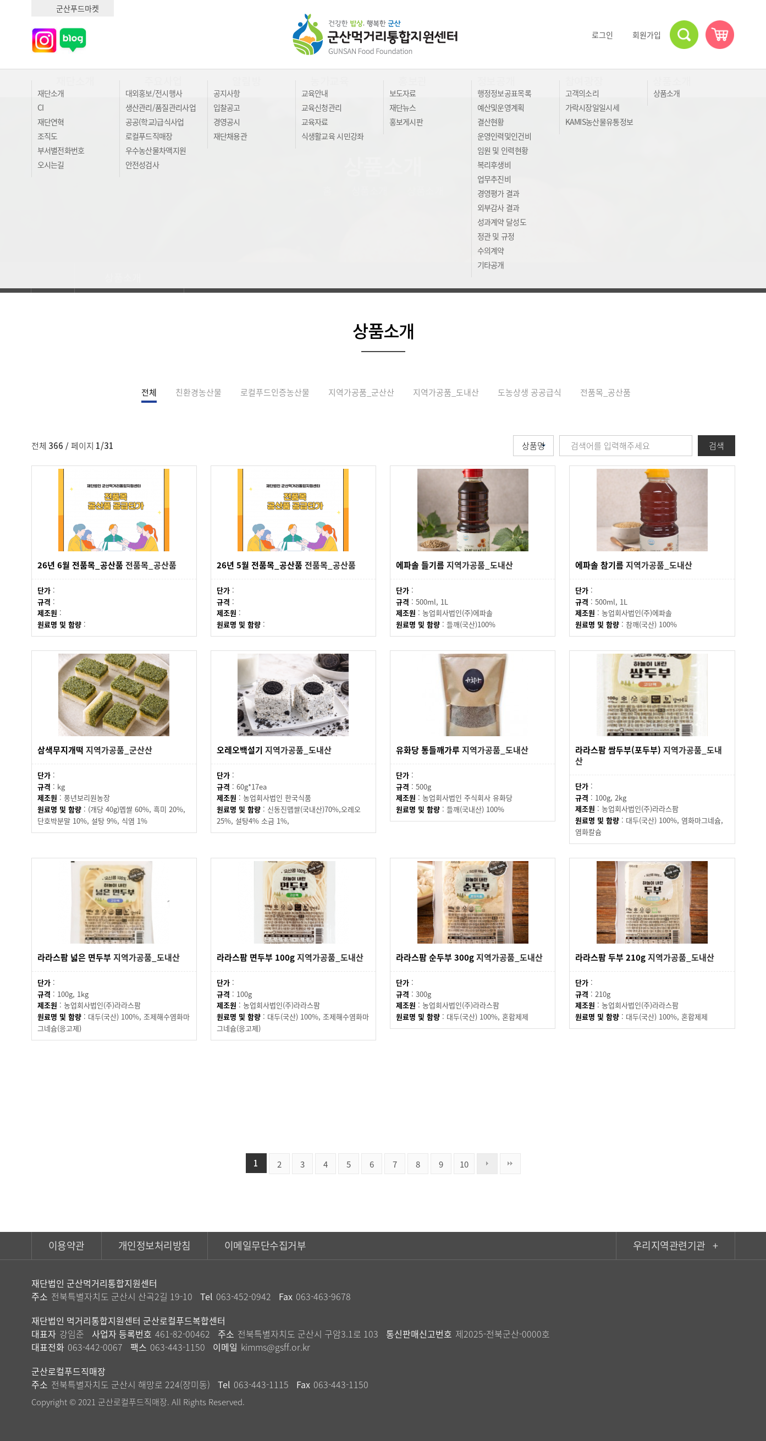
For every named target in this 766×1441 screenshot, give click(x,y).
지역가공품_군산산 (361, 392)
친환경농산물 (198, 392)
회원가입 (641, 34)
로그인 (597, 34)
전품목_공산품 (605, 392)
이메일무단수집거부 (265, 1245)
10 (464, 1164)
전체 (149, 392)
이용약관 (66, 1245)
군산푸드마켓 (72, 8)
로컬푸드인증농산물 (275, 392)
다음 (487, 1163)
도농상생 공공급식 (529, 392)
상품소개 (129, 277)
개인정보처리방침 (154, 1245)
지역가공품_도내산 (446, 392)
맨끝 (510, 1163)
